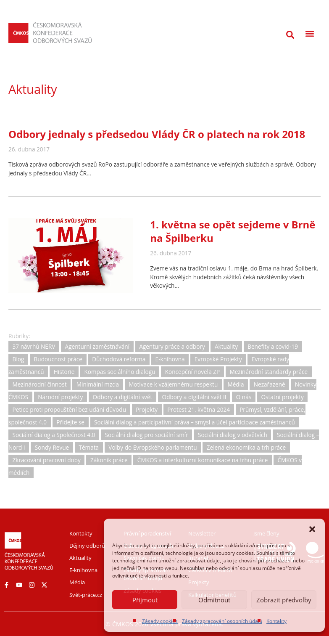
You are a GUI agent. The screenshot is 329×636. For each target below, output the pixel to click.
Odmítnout (214, 600)
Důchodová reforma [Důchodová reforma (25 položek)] (118, 359)
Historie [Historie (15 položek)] (64, 372)
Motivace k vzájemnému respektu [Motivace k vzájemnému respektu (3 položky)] (173, 384)
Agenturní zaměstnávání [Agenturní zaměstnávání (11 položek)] (97, 347)
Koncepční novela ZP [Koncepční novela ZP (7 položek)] (192, 372)
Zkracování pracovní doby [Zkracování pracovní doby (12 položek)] (47, 460)
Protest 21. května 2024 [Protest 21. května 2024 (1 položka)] (198, 409)
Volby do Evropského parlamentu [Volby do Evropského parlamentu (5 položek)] (152, 447)
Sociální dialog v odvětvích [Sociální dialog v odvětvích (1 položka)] (232, 435)
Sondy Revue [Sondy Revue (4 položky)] (52, 447)
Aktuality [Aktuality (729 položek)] (226, 347)
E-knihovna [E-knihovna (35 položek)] (170, 359)
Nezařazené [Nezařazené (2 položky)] (269, 384)
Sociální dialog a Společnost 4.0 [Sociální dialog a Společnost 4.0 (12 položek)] (54, 435)
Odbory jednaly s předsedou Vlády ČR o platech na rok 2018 (156, 134)
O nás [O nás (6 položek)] (243, 397)
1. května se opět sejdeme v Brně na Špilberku (232, 231)
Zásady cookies (160, 621)
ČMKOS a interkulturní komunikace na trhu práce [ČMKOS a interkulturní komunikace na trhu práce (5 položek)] (202, 460)
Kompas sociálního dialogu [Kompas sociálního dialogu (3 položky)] (119, 372)
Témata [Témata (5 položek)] (89, 447)
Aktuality (32, 89)
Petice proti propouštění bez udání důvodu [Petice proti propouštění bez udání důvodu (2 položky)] (69, 409)
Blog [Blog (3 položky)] (18, 359)
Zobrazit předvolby (283, 600)
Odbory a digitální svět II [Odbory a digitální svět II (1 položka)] (194, 397)
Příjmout (145, 600)
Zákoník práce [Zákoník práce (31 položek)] (109, 460)
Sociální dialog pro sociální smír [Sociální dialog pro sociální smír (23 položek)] (146, 435)
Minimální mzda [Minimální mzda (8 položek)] (97, 384)
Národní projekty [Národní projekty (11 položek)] (60, 397)
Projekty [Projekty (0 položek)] (147, 409)
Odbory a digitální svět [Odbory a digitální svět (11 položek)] (123, 397)
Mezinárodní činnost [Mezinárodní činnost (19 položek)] (40, 384)
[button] (312, 529)
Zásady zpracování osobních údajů (222, 621)
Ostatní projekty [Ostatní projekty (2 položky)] (282, 397)
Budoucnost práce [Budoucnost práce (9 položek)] (58, 359)
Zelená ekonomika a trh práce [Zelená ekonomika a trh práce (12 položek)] (246, 447)
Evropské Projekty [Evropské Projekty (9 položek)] (218, 359)
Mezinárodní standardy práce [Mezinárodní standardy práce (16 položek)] (268, 372)
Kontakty (276, 621)
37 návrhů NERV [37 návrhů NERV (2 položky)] (34, 347)
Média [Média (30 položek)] (235, 384)
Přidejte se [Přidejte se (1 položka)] (70, 422)
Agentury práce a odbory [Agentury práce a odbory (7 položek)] (172, 347)
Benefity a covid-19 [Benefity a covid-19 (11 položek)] (272, 347)
